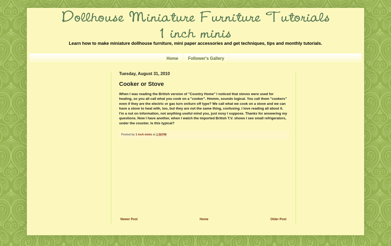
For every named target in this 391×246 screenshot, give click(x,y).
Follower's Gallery (206, 58)
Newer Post (129, 219)
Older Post (278, 219)
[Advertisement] (203, 178)
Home (172, 58)
